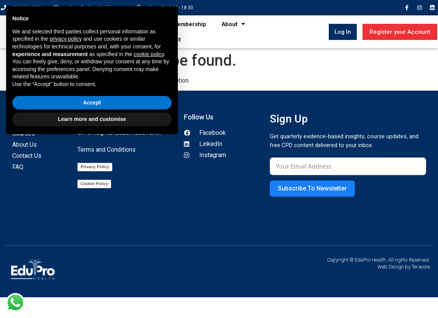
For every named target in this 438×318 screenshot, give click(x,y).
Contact (170, 39)
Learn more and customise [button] (92, 297)
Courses (142, 24)
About (233, 24)
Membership (189, 24)
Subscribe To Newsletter (312, 188)
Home (103, 24)
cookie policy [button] (149, 232)
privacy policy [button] (65, 217)
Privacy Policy (94, 166)
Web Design (390, 267)
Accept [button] (92, 280)
